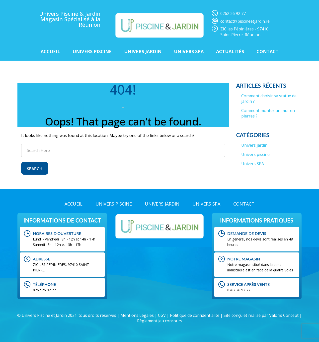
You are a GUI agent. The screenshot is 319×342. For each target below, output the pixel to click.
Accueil (50, 51)
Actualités (230, 51)
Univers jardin (254, 145)
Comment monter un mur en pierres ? (268, 113)
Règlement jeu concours (159, 321)
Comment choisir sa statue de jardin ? (269, 98)
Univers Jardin (142, 51)
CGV (162, 315)
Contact (267, 51)
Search (34, 168)
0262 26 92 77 (233, 13)
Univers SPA (252, 163)
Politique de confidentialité (194, 315)
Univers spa (189, 51)
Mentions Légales (137, 315)
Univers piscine (92, 51)
